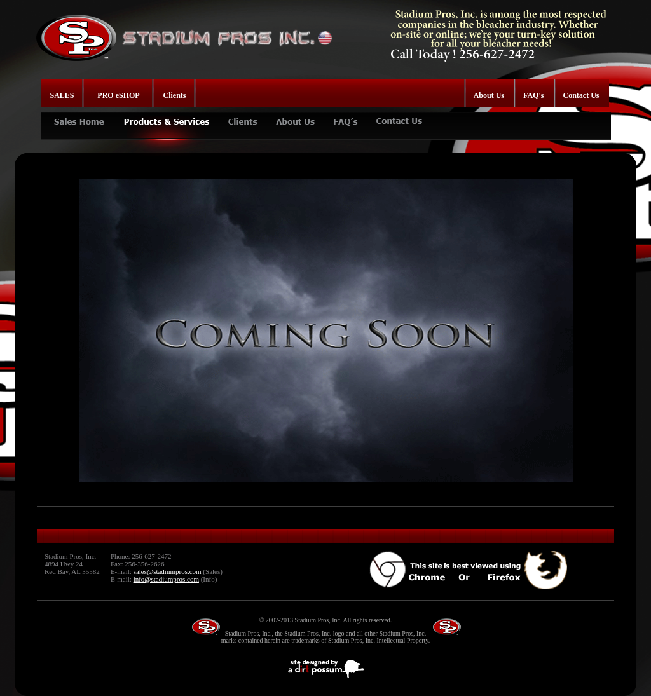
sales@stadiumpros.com (168, 571)
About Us (489, 95)
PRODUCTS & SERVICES (166, 117)
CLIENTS (242, 117)
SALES (62, 95)
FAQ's (533, 95)
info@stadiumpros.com (166, 579)
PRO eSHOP (118, 95)
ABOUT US (295, 117)
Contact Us (581, 95)
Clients (174, 95)
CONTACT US (400, 117)
